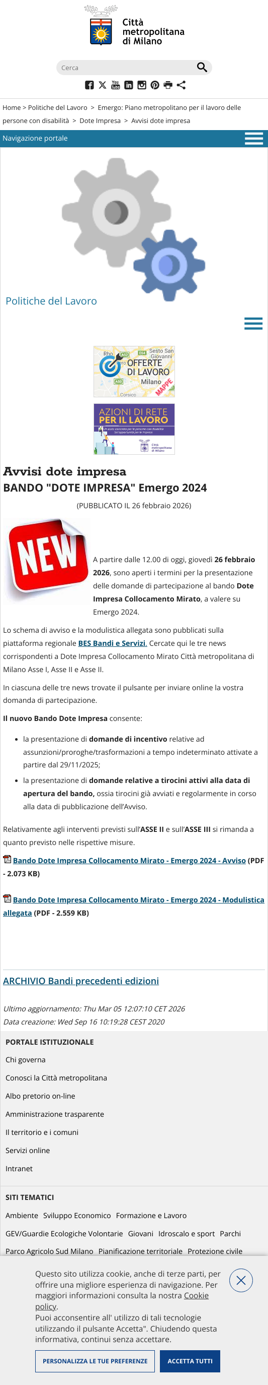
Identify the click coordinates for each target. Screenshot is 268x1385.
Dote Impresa (100, 120)
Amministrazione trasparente (55, 1114)
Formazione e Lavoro (151, 1216)
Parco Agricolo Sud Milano (50, 1251)
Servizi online (28, 1151)
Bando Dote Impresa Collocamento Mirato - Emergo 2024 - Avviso (129, 861)
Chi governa (26, 1060)
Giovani (140, 1234)
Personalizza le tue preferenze (95, 1361)
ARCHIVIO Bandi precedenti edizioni (81, 981)
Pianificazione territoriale (141, 1251)
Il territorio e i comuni (42, 1132)
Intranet (19, 1169)
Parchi (230, 1234)
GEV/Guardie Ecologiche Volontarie (64, 1234)
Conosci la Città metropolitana (56, 1078)
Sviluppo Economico (77, 1216)
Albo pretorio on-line (40, 1096)
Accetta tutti (189, 1361)
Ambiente (22, 1216)
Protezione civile (215, 1251)
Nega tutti (241, 1280)
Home (12, 107)
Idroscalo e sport (186, 1234)
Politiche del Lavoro (57, 107)
